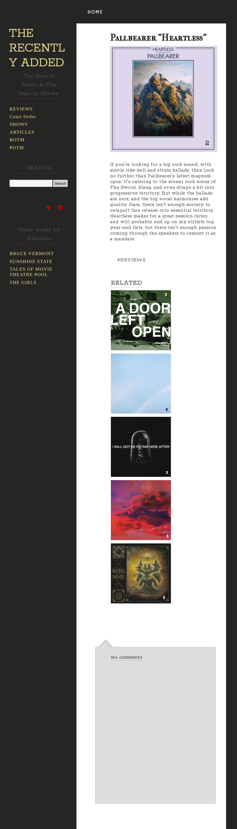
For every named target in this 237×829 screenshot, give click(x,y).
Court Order (23, 116)
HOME (95, 12)
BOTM (17, 139)
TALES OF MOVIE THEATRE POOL (31, 272)
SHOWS (19, 124)
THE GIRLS (23, 282)
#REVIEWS (131, 260)
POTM (17, 147)
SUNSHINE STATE (31, 261)
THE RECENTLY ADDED (37, 48)
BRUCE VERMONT (32, 253)
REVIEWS (21, 109)
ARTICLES (22, 132)
